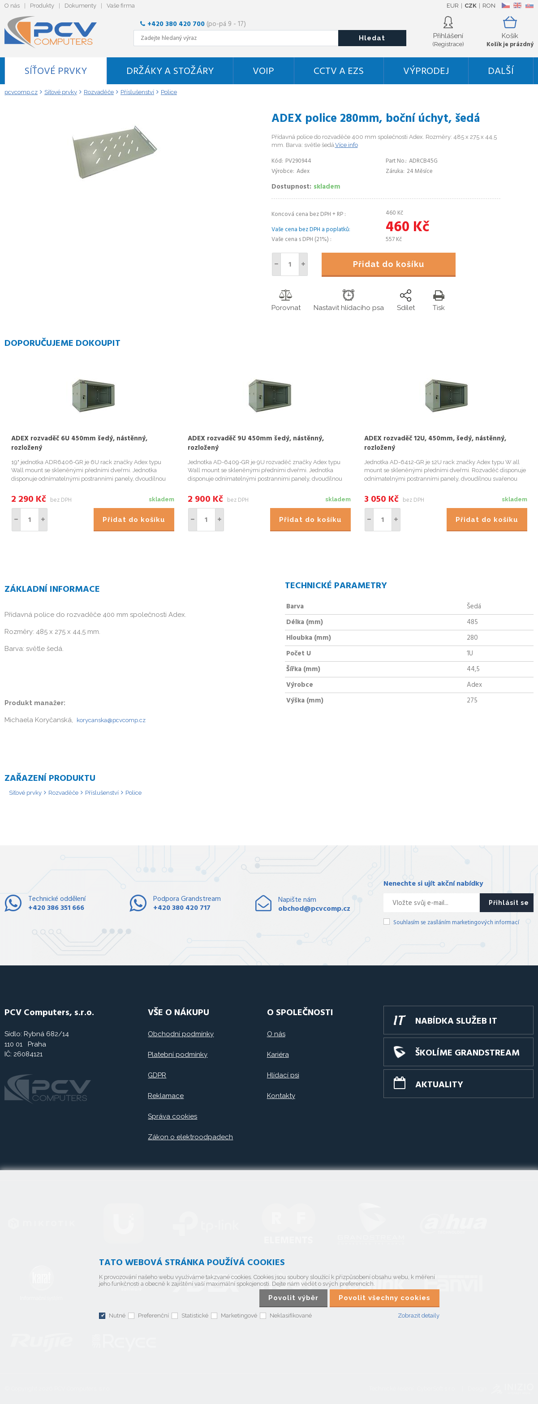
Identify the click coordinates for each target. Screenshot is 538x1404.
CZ (505, 5)
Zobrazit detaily (418, 1315)
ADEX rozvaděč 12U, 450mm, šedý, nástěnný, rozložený (435, 443)
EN (517, 5)
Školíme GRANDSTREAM (467, 1053)
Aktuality (439, 1085)
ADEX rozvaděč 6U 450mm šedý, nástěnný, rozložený (79, 443)
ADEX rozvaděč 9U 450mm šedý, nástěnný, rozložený (256, 443)
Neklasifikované (291, 1315)
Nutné (117, 1315)
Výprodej (426, 71)
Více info (346, 145)
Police (133, 792)
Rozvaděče (63, 792)
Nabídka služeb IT (456, 1021)
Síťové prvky (55, 71)
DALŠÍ (501, 71)
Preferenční (153, 1315)
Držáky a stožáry (170, 71)
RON (488, 5)
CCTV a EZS (339, 71)
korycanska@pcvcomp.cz (111, 720)
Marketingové (239, 1315)
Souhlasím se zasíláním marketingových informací (456, 922)
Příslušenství (102, 792)
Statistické (194, 1315)
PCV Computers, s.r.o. (56, 32)
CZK (471, 5)
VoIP (263, 71)
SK (529, 5)
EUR (453, 5)
